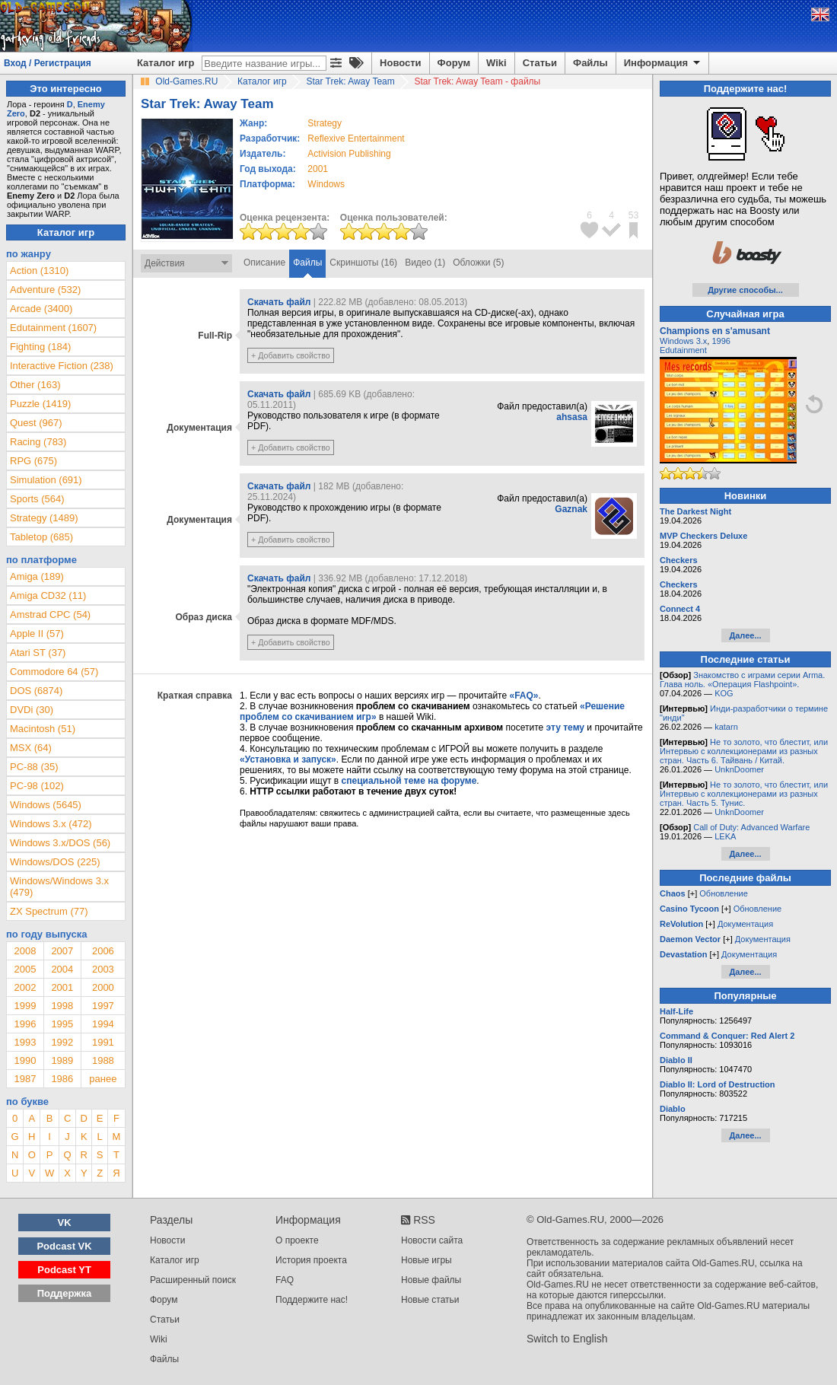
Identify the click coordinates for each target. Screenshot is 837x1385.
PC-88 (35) (34, 766)
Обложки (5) (478, 262)
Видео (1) (425, 262)
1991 (103, 1042)
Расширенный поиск (193, 1280)
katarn (726, 726)
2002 (25, 987)
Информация (663, 63)
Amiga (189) (37, 576)
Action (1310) (39, 270)
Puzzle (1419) (40, 403)
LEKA (725, 836)
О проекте (297, 1240)
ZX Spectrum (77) (49, 911)
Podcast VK (64, 1246)
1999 (25, 1005)
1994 (103, 1024)
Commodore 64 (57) (54, 671)
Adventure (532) (45, 289)
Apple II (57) (37, 633)
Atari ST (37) (37, 652)
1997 (103, 1005)
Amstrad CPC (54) (50, 614)
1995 (62, 1024)
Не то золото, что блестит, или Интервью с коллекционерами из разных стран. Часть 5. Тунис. (744, 793)
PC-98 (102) (37, 785)
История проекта (311, 1260)
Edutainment (683, 350)
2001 (317, 169)
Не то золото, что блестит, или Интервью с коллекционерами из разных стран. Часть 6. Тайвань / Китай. (744, 751)
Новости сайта (432, 1240)
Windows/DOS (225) (55, 862)
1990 (25, 1060)
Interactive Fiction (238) (61, 365)
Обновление (723, 893)
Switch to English (567, 1338)
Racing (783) (38, 441)
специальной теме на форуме (409, 780)
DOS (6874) (36, 690)
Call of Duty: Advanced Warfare (751, 827)
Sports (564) (37, 499)
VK (65, 1222)
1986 (62, 1078)
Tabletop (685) (41, 537)
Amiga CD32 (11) (48, 595)
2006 (103, 951)
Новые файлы (431, 1280)
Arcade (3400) (41, 308)
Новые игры (426, 1260)
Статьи (540, 62)
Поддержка (64, 1293)
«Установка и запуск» (288, 759)
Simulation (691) (46, 480)
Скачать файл (278, 302)
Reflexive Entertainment (355, 138)
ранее (102, 1078)
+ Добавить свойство (290, 355)
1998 (62, 1005)
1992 (62, 1042)
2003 (103, 969)
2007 (62, 951)
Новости (401, 62)
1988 (103, 1060)
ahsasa (571, 417)
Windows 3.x (683, 340)
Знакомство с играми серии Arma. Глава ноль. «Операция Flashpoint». (742, 679)
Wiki (496, 62)
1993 (25, 1042)
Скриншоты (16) (363, 262)
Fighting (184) (40, 346)
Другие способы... (745, 290)
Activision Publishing (348, 153)
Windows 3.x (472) (51, 823)
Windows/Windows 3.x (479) (59, 886)
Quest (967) (36, 422)
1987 (25, 1078)
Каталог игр (165, 62)
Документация (745, 923)
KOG (723, 693)
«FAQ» (523, 695)
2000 (103, 987)
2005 (25, 969)
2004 (62, 969)
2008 (25, 951)
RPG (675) (33, 460)
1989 (62, 1060)
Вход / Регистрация (47, 63)
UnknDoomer (739, 769)
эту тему (565, 727)
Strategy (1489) (44, 518)
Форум (454, 62)
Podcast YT (64, 1269)
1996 (25, 1024)
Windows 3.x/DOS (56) (60, 843)
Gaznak (571, 509)
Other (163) (35, 384)
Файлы (590, 62)
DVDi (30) (31, 709)
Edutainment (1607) (53, 327)
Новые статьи (430, 1299)
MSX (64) (31, 747)
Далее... (745, 635)
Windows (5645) (45, 804)
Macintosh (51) (42, 728)
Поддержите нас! (311, 1299)
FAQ (284, 1280)
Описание (264, 262)
